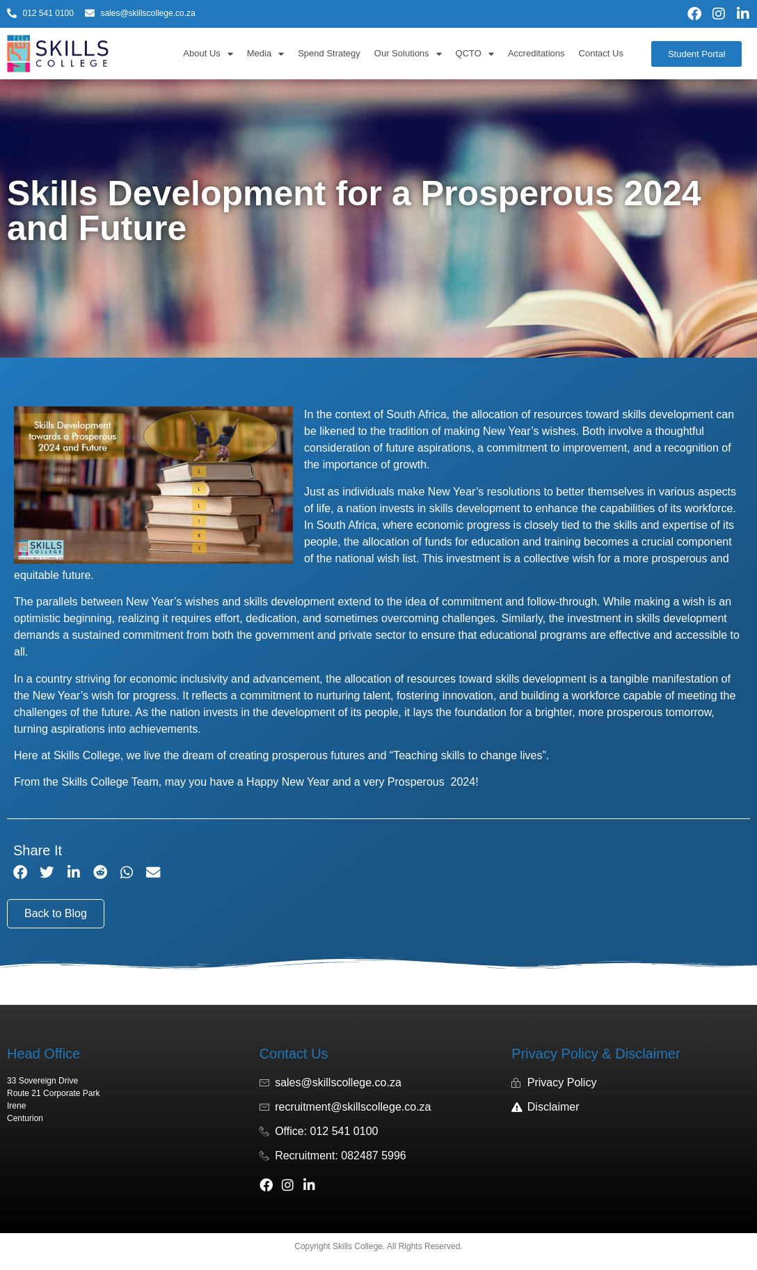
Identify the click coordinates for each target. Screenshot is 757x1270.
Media (265, 53)
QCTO (475, 53)
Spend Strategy (329, 53)
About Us (207, 53)
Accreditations (536, 53)
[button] (20, 873)
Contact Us (601, 53)
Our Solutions (408, 53)
